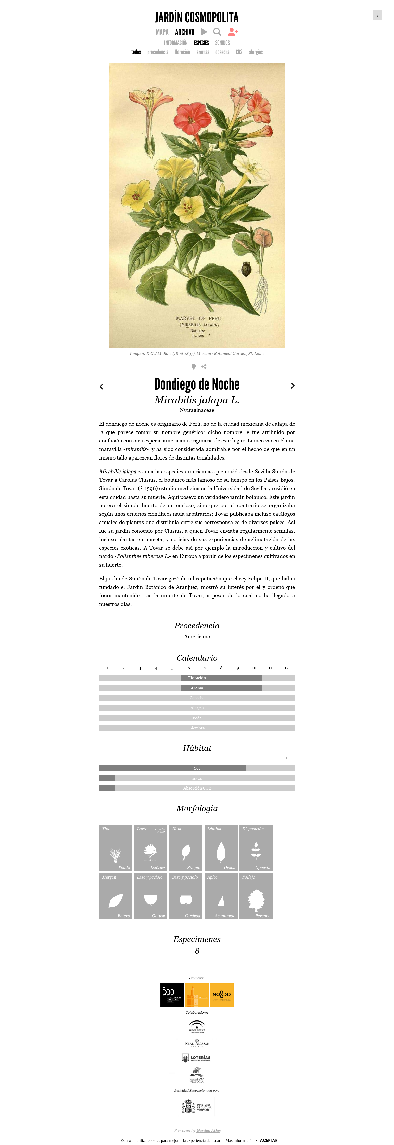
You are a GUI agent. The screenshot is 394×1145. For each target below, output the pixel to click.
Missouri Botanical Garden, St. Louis (230, 353)
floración (182, 52)
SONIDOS (222, 42)
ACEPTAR (268, 1140)
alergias (256, 52)
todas (136, 52)
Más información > (241, 1140)
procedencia (157, 52)
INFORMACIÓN (175, 42)
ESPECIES (201, 42)
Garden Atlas (208, 1130)
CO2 (239, 52)
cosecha (222, 52)
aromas (203, 52)
